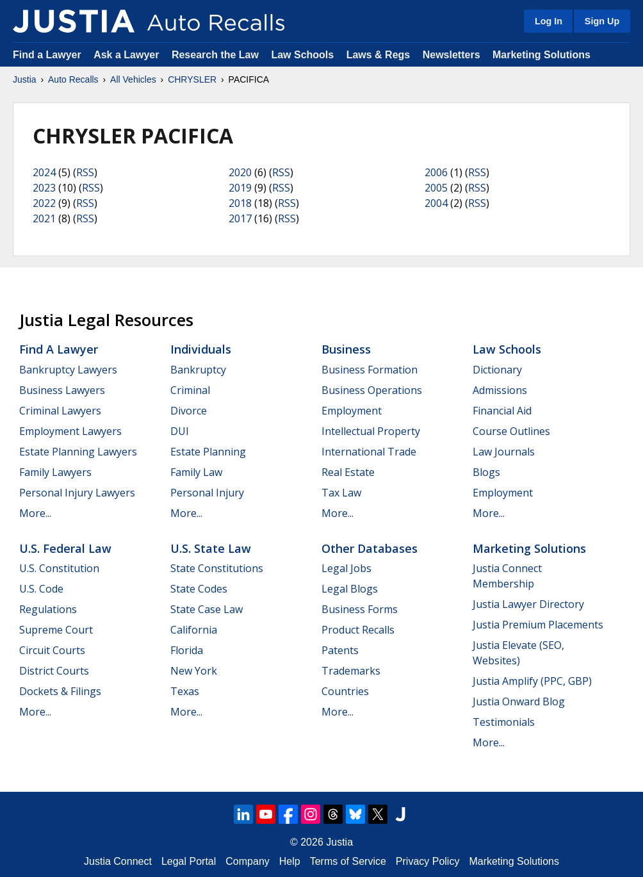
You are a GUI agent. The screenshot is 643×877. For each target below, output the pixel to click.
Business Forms (360, 609)
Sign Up (602, 21)
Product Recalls (358, 630)
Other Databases (370, 548)
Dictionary (497, 370)
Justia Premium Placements (538, 625)
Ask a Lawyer (128, 54)
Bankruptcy (198, 370)
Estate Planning (208, 452)
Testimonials (504, 722)
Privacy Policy (428, 861)
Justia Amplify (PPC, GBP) (532, 681)
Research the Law (215, 54)
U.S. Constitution (59, 568)
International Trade (369, 452)
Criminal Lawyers (60, 411)
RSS (85, 172)
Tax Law (341, 493)
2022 (44, 203)
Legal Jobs (346, 568)
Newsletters (451, 54)
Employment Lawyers (70, 431)
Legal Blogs (350, 589)
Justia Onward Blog (519, 701)
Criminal (190, 390)
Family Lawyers (55, 472)
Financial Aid (502, 411)
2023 (44, 188)
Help (289, 861)
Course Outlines (511, 431)
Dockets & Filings (60, 691)
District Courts (54, 671)
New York (193, 671)
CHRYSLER (192, 79)
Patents (340, 650)
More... (35, 513)
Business (346, 349)
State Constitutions (216, 568)
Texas (184, 691)
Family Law (196, 472)
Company (247, 861)
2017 (240, 218)
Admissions (500, 390)
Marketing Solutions (541, 54)
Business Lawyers (62, 390)
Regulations (48, 609)
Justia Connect (118, 861)
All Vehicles (133, 79)
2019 (240, 188)
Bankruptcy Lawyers (68, 370)
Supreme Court (56, 630)
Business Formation (370, 370)
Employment (352, 411)
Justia (25, 79)
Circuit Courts (52, 650)
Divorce (188, 411)
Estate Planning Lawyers (78, 452)
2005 (436, 188)
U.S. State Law (210, 548)
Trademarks (351, 671)
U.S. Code (41, 589)
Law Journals (504, 452)
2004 (436, 203)
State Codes (198, 589)
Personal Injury (207, 493)
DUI (179, 431)
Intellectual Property (371, 431)
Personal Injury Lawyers (77, 493)
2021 (44, 218)
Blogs (486, 472)
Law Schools (302, 54)
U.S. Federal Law (65, 548)
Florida (186, 650)
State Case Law (206, 609)
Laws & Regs (378, 54)
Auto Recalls (73, 79)
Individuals (200, 349)
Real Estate (348, 472)
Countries (345, 691)
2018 (240, 203)
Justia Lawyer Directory (528, 604)
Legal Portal (188, 861)
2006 (436, 172)
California (193, 630)
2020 (240, 172)
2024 (44, 172)
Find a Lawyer (47, 54)
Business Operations (372, 390)
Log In (548, 21)
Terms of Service (348, 861)
